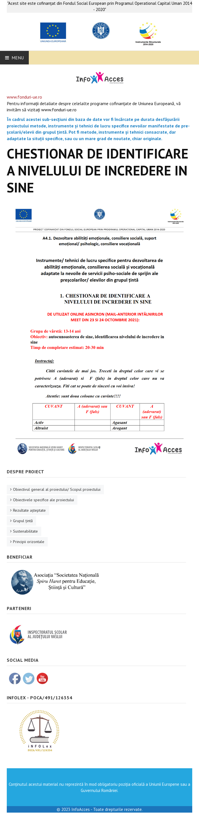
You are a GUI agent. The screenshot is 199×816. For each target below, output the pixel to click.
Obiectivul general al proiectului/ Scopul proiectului (56, 489)
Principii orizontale (28, 541)
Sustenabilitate (25, 531)
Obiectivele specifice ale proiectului (43, 499)
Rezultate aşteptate (29, 510)
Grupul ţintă (23, 520)
